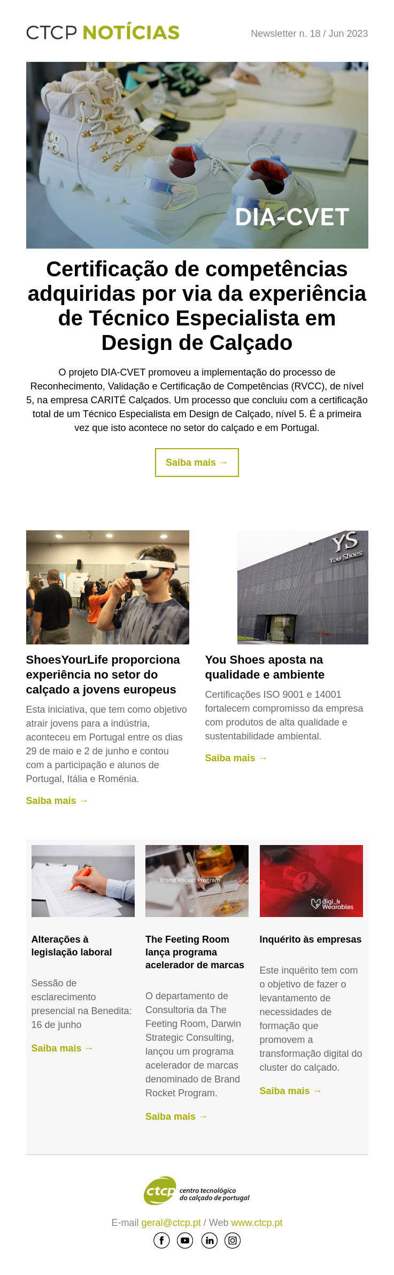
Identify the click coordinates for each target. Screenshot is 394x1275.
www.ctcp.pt (257, 1222)
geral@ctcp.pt (172, 1222)
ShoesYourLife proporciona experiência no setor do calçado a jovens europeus (103, 674)
